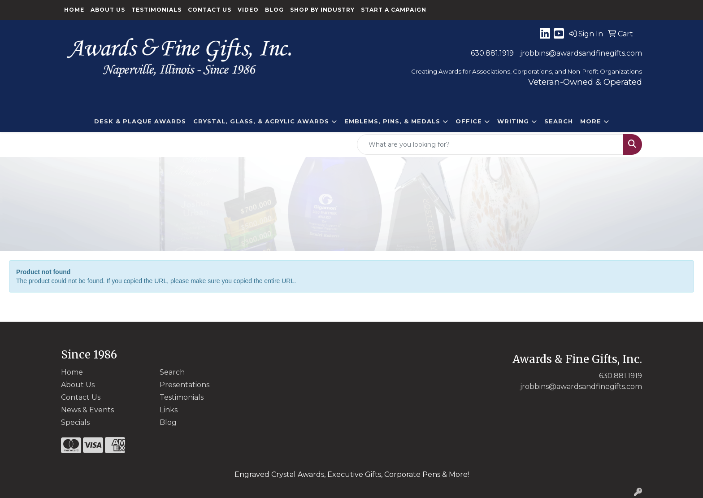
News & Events (87, 410)
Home (74, 9)
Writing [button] (513, 121)
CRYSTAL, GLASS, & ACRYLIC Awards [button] (261, 121)
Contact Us (209, 9)
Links (169, 410)
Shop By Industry (322, 9)
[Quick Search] (490, 144)
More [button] (590, 121)
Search (558, 121)
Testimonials (156, 9)
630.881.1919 (492, 53)
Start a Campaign (393, 9)
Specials (75, 422)
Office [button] (469, 121)
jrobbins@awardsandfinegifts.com (581, 53)
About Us (108, 9)
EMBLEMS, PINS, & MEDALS (392, 121)
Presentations (184, 384)
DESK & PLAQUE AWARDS (140, 121)
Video (248, 9)
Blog (274, 9)
